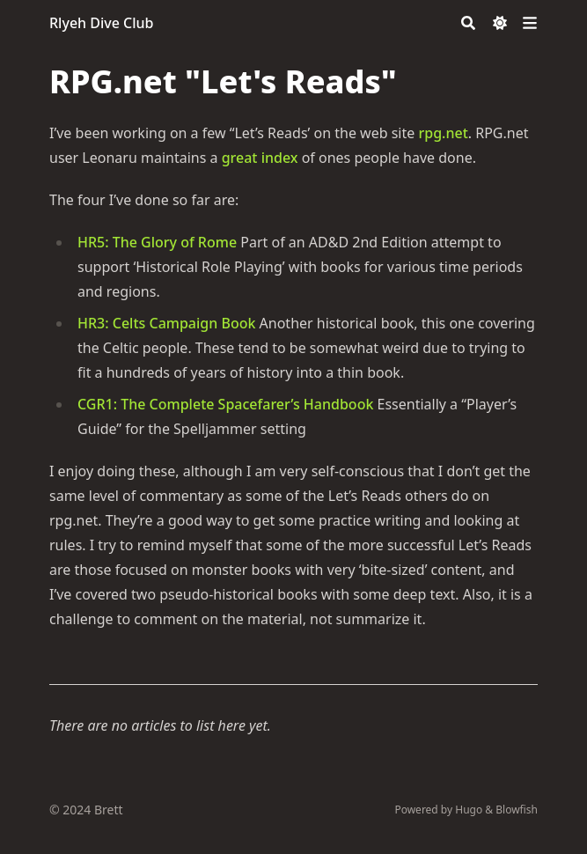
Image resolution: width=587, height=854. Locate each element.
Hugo (468, 809)
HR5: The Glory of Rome (157, 242)
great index (260, 157)
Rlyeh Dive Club (101, 23)
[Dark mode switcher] (500, 23)
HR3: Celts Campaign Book (166, 323)
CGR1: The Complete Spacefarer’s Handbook (225, 404)
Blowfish (516, 809)
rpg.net (442, 133)
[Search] (468, 23)
